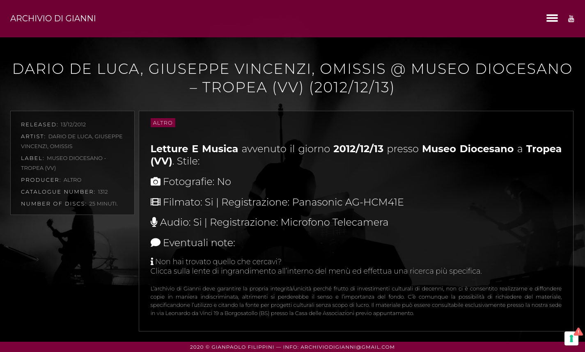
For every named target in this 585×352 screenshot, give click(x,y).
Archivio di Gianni (53, 18)
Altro (163, 122)
